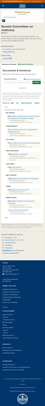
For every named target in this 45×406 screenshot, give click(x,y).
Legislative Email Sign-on (10, 289)
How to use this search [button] (32, 79)
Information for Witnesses (10, 253)
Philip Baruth (9, 248)
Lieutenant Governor (9, 320)
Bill (17, 103)
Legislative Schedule (9, 353)
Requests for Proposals (9, 370)
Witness (37, 103)
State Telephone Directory (10, 338)
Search (37, 82)
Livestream (6, 58)
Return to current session (33, 1)
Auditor (5, 325)
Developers (22, 384)
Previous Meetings (9, 52)
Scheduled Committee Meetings (12, 350)
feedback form (33, 379)
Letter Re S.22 (14, 167)
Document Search (22, 79)
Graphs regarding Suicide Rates (18, 210)
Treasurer (5, 330)
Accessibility (20, 370)
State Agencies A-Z (8, 335)
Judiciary (5, 333)
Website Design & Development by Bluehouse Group (22, 391)
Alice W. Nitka (9, 240)
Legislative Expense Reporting (12, 297)
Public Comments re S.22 (18, 190)
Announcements (7, 348)
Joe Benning (9, 245)
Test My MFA (6, 300)
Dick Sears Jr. (9, 237)
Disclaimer (5, 307)
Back (6, 107)
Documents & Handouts (9, 64)
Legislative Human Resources (11, 292)
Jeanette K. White (10, 242)
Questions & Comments (10, 367)
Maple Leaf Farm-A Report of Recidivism (23, 178)
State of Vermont (8, 314)
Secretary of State (8, 327)
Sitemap (5, 364)
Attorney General (8, 322)
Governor (5, 317)
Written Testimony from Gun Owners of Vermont (24, 143)
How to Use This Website (10, 302)
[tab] (9, 64)
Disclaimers (11, 364)
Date (12, 103)
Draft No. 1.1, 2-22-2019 (17, 154)
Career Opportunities (23, 367)
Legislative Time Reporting (10, 294)
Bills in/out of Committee (25, 64)
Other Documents (26, 103)
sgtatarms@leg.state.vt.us (11, 274)
